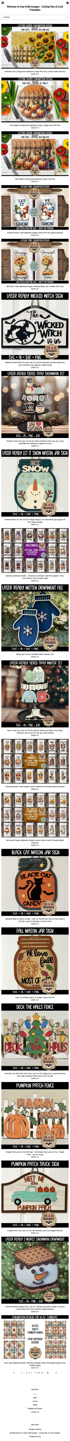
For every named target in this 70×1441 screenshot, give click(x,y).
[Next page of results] (56, 1372)
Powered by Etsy (35, 1436)
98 (47, 1372)
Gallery (35, 1405)
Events (35, 1401)
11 (42, 1372)
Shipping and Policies (35, 1408)
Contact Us (35, 1412)
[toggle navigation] (2, 3)
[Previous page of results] (14, 1372)
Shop (35, 1394)
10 (39, 1372)
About (35, 1397)
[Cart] (67, 3)
